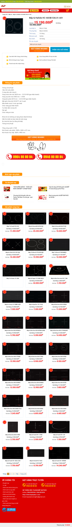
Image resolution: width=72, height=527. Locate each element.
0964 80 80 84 (31, 486)
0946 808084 (36, 76)
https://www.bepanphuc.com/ (31, 494)
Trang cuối (23, 474)
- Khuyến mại (5, 483)
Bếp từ (10, 14)
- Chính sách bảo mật (8, 492)
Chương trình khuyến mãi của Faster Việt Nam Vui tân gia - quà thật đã (22, 197)
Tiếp (17, 474)
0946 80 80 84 (50, 486)
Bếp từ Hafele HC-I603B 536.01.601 (22, 14)
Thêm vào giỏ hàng (60, 49)
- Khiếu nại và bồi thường (8, 494)
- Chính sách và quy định (8, 490)
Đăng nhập (54, 10)
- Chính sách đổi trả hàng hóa (10, 487)
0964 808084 (36, 74)
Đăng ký (45, 10)
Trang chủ (5, 14)
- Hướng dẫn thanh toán (8, 496)
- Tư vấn (4, 485)
